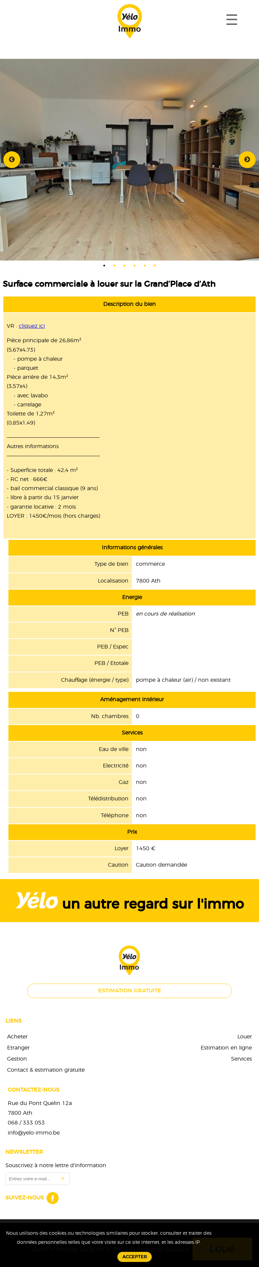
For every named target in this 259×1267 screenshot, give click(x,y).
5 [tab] (144, 265)
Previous (11, 159)
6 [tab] (154, 265)
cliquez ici (32, 326)
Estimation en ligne (226, 1048)
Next (247, 159)
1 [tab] (104, 265)
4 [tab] (134, 265)
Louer (244, 1036)
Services (241, 1059)
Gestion (17, 1059)
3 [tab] (124, 265)
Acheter (17, 1036)
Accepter (134, 1257)
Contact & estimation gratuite (46, 1070)
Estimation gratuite (129, 990)
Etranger (18, 1048)
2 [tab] (114, 265)
